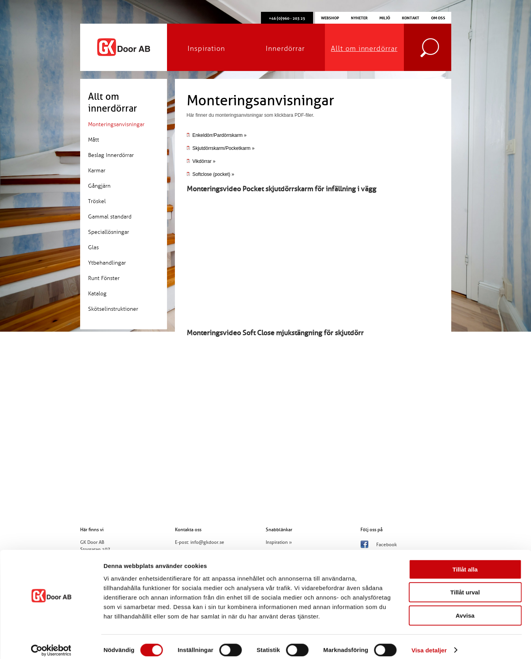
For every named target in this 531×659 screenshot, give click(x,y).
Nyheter (359, 17)
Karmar (96, 170)
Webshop (330, 17)
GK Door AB (123, 47)
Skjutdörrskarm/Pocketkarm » (223, 148)
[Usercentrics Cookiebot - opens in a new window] (51, 644)
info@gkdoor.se (207, 542)
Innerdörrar (285, 48)
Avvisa (465, 608)
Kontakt (410, 17)
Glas (93, 247)
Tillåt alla (465, 562)
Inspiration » (279, 542)
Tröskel (97, 201)
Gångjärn (99, 186)
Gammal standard (109, 216)
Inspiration (206, 48)
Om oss (438, 17)
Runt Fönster (104, 278)
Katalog (97, 293)
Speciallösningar (108, 232)
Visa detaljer (429, 643)
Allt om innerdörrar (364, 48)
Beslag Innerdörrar (111, 155)
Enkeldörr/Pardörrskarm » (217, 135)
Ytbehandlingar (107, 262)
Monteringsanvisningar (116, 124)
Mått (93, 139)
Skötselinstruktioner (113, 309)
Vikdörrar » (201, 161)
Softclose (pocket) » (211, 174)
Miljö (384, 17)
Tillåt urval (465, 585)
